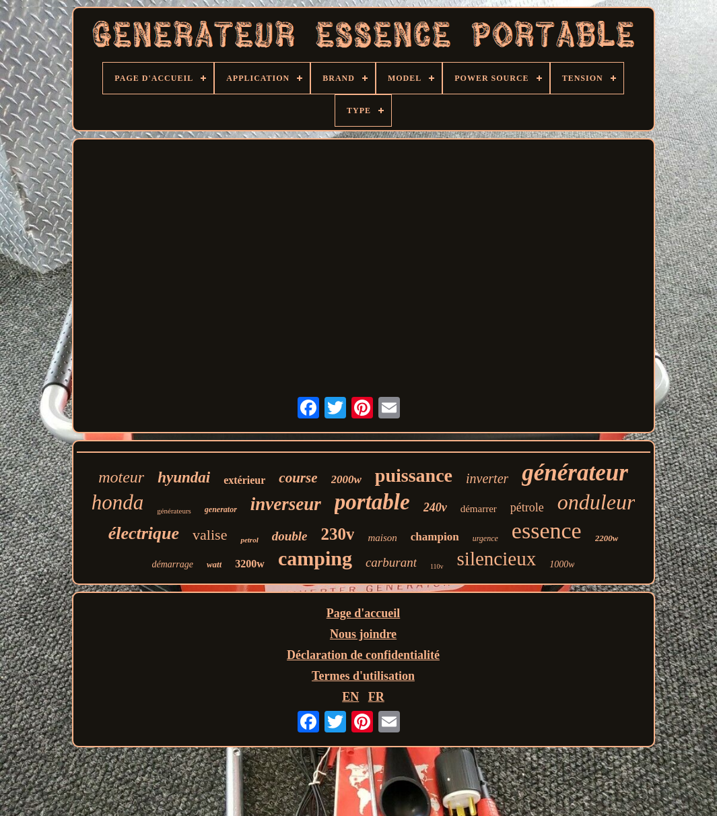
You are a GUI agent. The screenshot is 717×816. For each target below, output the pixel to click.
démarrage (172, 564)
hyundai (184, 477)
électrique (143, 533)
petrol (249, 540)
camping (315, 558)
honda (118, 502)
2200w (607, 538)
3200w (250, 563)
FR (376, 696)
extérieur (244, 480)
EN (350, 696)
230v (337, 534)
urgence (485, 538)
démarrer (478, 508)
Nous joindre (363, 634)
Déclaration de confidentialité (363, 655)
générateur (575, 473)
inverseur (285, 504)
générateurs (174, 511)
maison (382, 537)
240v (435, 507)
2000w (346, 479)
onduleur (596, 502)
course (298, 478)
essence (547, 530)
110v (437, 566)
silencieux (497, 558)
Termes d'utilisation (363, 676)
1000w (561, 564)
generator (221, 509)
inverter (487, 478)
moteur (121, 477)
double (290, 536)
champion (435, 536)
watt (214, 564)
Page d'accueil (363, 613)
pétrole (527, 507)
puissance (413, 475)
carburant (391, 562)
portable (372, 502)
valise (210, 534)
